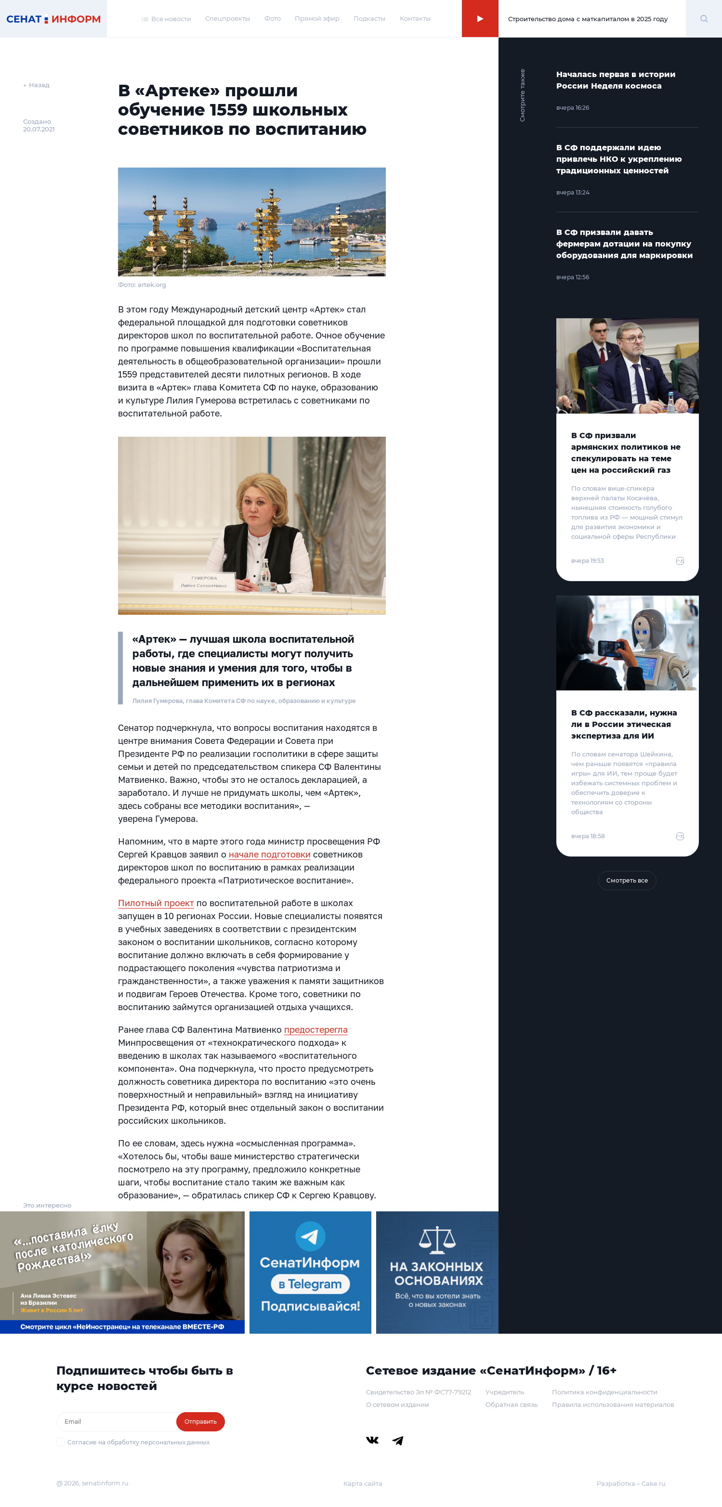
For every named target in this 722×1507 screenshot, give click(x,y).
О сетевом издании (397, 1404)
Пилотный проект (156, 902)
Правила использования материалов (613, 1404)
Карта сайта (362, 1483)
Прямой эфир (317, 18)
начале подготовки (270, 854)
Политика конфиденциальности (604, 1392)
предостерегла (316, 1029)
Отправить (200, 1421)
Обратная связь (512, 1404)
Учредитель (505, 1392)
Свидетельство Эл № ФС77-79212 (418, 1392)
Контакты (415, 18)
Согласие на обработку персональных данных (138, 1442)
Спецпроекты (227, 18)
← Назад (36, 85)
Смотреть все (627, 880)
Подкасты (369, 18)
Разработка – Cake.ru (631, 1483)
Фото (272, 18)
